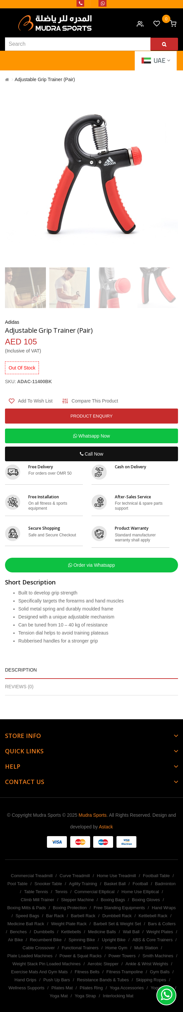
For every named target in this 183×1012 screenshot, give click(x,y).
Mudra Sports (92, 815)
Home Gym (116, 947)
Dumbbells (44, 931)
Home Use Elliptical (140, 891)
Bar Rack (55, 915)
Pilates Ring (91, 987)
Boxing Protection (70, 907)
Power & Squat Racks (80, 955)
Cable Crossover (39, 947)
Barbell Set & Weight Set (117, 923)
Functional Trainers (80, 947)
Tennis (61, 891)
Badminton (165, 883)
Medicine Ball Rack (25, 923)
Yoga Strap (85, 995)
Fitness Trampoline (124, 971)
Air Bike (15, 939)
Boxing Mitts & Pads (26, 907)
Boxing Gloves (146, 899)
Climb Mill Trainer (37, 899)
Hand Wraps (164, 907)
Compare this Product (95, 401)
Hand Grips (26, 979)
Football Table (156, 875)
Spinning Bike (82, 939)
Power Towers (121, 955)
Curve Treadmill (75, 875)
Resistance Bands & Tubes (103, 979)
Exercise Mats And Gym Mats (39, 971)
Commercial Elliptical (95, 891)
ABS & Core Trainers (152, 939)
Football (140, 883)
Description (21, 670)
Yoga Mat (59, 995)
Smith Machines (157, 955)
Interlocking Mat (118, 995)
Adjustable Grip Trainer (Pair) (45, 79)
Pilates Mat (62, 987)
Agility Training (83, 883)
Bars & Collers (162, 923)
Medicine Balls (102, 931)
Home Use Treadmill (116, 875)
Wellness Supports (26, 987)
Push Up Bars (56, 979)
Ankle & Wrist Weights (146, 963)
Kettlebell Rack (152, 915)
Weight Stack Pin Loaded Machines (46, 963)
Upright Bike (113, 939)
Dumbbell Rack (116, 915)
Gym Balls (159, 971)
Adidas (12, 322)
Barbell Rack (83, 915)
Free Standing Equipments (119, 907)
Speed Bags (27, 915)
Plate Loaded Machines (30, 955)
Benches (18, 931)
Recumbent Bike (46, 939)
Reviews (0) (19, 686)
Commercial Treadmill (32, 875)
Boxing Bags (113, 899)
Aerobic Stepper (103, 963)
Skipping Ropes (151, 979)
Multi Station (146, 947)
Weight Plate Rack (69, 923)
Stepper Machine (77, 899)
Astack (106, 826)
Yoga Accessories (127, 987)
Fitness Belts (87, 971)
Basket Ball (115, 883)
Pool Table (17, 883)
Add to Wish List (35, 401)
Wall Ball (131, 931)
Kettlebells (71, 931)
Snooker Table (48, 883)
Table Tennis (36, 891)
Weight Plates (159, 931)
